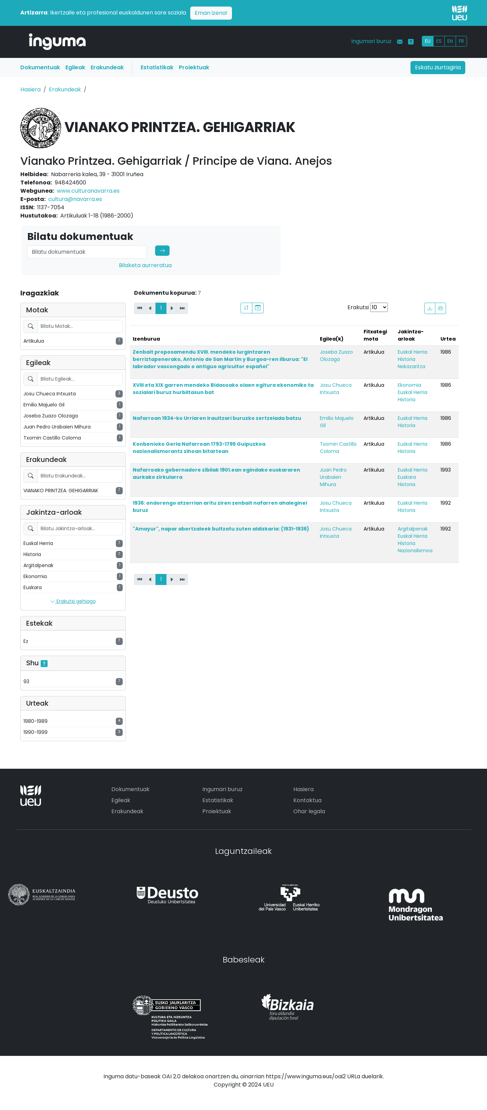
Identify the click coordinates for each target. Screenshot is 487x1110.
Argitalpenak (413, 528)
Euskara (407, 477)
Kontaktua (307, 800)
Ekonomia (409, 385)
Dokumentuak (40, 67)
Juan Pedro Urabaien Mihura (333, 477)
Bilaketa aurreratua (145, 265)
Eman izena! (211, 13)
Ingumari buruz (371, 41)
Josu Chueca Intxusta (336, 389)
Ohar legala (309, 811)
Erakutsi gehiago (73, 601)
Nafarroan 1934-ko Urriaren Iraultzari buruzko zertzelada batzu (217, 418)
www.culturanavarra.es (88, 191)
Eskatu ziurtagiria (438, 67)
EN (450, 41)
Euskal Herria (412, 352)
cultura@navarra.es (75, 199)
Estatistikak (157, 67)
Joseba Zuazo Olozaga (336, 356)
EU (427, 41)
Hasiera (30, 89)
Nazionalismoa (415, 550)
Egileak (75, 67)
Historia (406, 359)
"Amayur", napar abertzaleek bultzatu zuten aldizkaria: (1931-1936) (221, 528)
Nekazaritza (411, 366)
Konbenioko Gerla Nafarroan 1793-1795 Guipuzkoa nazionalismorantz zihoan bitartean (199, 448)
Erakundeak (107, 67)
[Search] (87, 252)
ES (439, 41)
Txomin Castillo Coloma (338, 448)
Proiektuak (194, 67)
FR (461, 41)
